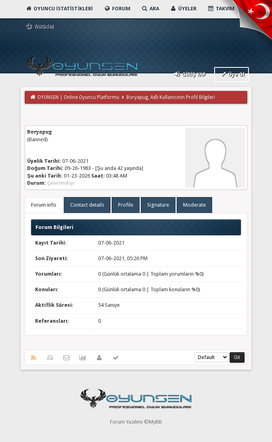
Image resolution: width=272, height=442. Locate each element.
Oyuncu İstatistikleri (59, 9)
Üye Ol (231, 74)
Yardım (39, 26)
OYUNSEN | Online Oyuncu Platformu (78, 97)
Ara (150, 9)
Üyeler (183, 9)
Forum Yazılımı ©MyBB (136, 422)
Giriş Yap (189, 74)
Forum (117, 9)
